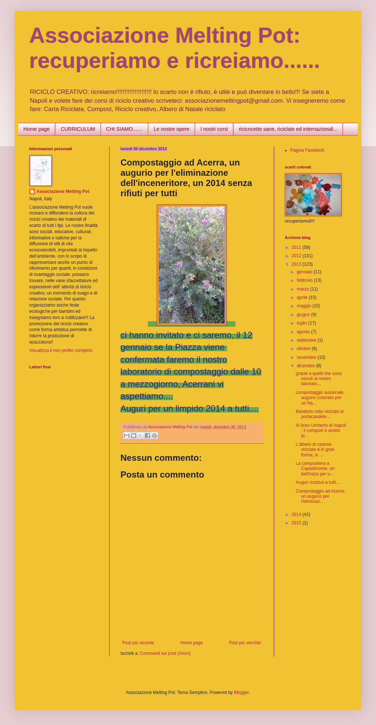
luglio (302, 323)
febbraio (305, 280)
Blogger (241, 692)
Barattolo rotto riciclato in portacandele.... (320, 414)
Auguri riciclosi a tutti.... (318, 482)
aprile (303, 297)
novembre (307, 357)
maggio (304, 305)
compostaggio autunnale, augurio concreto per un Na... (320, 398)
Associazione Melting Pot (63, 191)
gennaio (305, 271)
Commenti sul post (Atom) (165, 653)
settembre (307, 340)
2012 (297, 255)
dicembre (306, 365)
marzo (303, 289)
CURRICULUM (78, 129)
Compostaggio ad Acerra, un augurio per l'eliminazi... (320, 496)
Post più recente (138, 642)
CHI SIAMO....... (124, 129)
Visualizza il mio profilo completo (60, 350)
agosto (304, 331)
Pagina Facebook (307, 150)
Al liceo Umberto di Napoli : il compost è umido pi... (321, 431)
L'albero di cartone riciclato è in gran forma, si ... (315, 450)
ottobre (304, 348)
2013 (297, 264)
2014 (297, 514)
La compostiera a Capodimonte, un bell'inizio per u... (315, 469)
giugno (304, 314)
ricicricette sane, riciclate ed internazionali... (288, 129)
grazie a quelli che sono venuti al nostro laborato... (319, 379)
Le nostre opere (171, 129)
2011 (297, 247)
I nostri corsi (214, 129)
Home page (36, 129)
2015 (297, 522)
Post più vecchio (245, 642)
